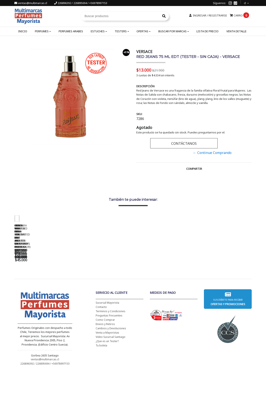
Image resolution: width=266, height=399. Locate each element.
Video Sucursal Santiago (110, 364)
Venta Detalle (236, 31)
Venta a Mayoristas (107, 360)
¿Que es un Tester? (107, 369)
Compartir (194, 169)
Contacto (101, 334)
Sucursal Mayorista (107, 330)
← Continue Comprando (212, 152)
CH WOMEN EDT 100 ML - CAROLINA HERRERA (44, 280)
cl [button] (245, 2)
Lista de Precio (207, 31)
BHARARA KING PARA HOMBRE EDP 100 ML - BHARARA (224, 282)
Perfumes (42, 31)
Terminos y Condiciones (110, 339)
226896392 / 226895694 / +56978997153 (80, 3)
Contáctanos (184, 143)
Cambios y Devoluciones (111, 356)
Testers (121, 31)
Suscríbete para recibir (228, 326)
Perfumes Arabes (71, 31)
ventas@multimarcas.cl (31, 3)
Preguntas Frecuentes (109, 343)
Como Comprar (105, 347)
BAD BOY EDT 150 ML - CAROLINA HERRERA (164, 280)
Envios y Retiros (105, 351)
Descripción (145, 86)
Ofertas (142, 31)
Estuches (98, 31)
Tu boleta (101, 373)
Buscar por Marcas (172, 31)
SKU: (139, 114)
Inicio (22, 31)
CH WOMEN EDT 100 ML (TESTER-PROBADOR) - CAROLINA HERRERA (104, 282)
